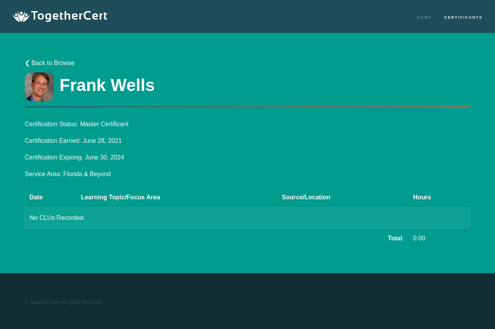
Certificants (463, 17)
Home (424, 17)
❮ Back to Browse (50, 63)
